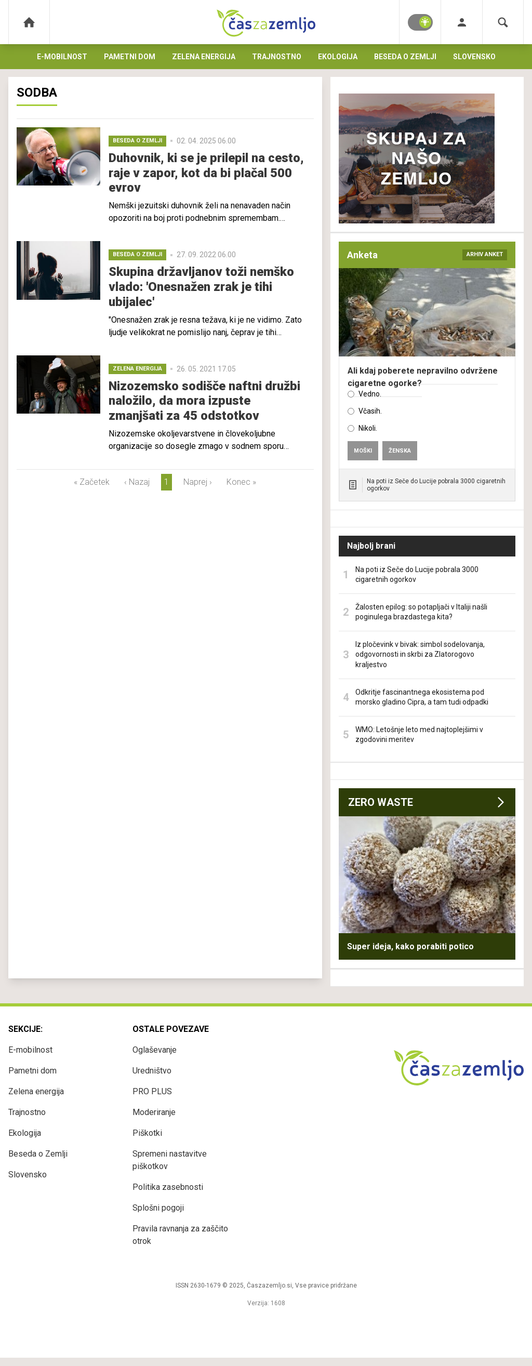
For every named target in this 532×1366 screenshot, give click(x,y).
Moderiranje (154, 1112)
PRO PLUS (152, 1091)
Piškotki (147, 1133)
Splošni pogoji (158, 1208)
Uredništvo (151, 1071)
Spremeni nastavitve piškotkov (169, 1160)
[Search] (503, 22)
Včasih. (370, 411)
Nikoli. (367, 428)
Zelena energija (203, 56)
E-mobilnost (62, 56)
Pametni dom (129, 56)
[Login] (461, 22)
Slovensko (474, 56)
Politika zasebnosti (167, 1187)
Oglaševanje (154, 1050)
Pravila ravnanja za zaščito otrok (180, 1235)
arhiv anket (485, 254)
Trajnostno (276, 56)
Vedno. (369, 394)
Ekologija (337, 56)
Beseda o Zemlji (405, 56)
